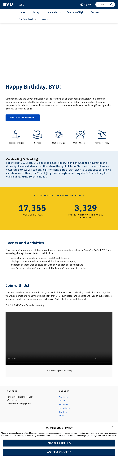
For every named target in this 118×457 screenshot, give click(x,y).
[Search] (105, 4)
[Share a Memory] (101, 135)
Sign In (87, 4)
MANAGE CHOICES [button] (59, 443)
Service (95, 12)
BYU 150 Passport (80, 143)
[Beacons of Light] (16, 135)
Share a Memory (101, 143)
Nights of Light (59, 143)
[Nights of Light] (59, 135)
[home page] (8, 4)
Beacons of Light (76, 12)
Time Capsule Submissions (24, 117)
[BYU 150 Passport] (80, 135)
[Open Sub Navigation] (43, 12)
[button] (112, 426)
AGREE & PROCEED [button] (59, 452)
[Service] (37, 135)
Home (22, 12)
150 (22, 4)
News (45, 19)
